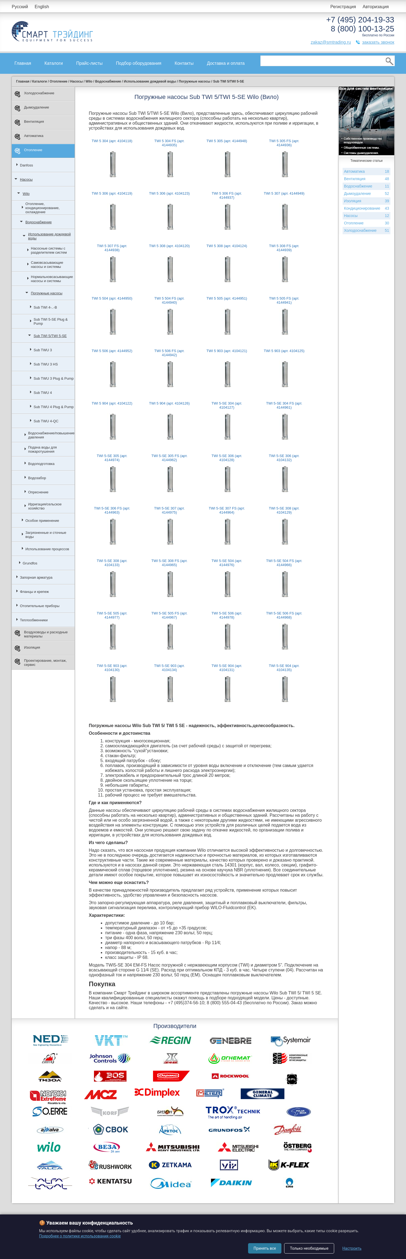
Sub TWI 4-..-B (45, 307)
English (42, 6)
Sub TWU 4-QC (46, 421)
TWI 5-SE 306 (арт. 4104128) (226, 458)
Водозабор (37, 478)
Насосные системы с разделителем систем (49, 250)
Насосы (26, 179)
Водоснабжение (38, 222)
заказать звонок (378, 42)
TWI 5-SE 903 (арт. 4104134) (169, 668)
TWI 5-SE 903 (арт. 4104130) (112, 668)
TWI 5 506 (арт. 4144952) (112, 351)
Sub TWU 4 (43, 393)
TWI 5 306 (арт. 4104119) (112, 193)
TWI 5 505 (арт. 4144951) (227, 298)
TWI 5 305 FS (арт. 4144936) (284, 143)
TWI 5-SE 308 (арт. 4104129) (284, 510)
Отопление (28, 151)
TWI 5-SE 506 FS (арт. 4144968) (284, 615)
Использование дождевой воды (49, 236)
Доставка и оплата (226, 63)
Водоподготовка (41, 464)
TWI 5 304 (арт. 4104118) (112, 141)
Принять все (265, 1248)
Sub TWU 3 (43, 350)
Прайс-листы (89, 63)
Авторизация (376, 6)
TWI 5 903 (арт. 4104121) (227, 351)
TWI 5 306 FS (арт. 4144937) (227, 195)
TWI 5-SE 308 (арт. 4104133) (112, 563)
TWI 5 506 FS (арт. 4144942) (169, 353)
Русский (20, 6)
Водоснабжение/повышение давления (51, 435)
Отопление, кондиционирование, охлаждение (42, 208)
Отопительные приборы (40, 606)
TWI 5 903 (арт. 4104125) (284, 351)
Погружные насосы (46, 293)
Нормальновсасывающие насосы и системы (52, 279)
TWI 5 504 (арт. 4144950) (112, 298)
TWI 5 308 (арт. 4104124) (227, 246)
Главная (22, 63)
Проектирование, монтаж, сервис (40, 662)
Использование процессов (47, 549)
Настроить (351, 1248)
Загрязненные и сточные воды (45, 535)
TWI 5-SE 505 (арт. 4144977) (112, 615)
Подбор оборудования (138, 63)
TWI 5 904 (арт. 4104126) (169, 403)
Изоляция (27, 648)
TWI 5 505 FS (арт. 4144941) (284, 300)
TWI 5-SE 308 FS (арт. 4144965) (169, 563)
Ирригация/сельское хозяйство (45, 506)
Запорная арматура (36, 577)
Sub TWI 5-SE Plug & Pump (51, 321)
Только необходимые (309, 1248)
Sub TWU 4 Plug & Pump (53, 407)
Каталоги (54, 63)
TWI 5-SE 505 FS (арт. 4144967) (169, 615)
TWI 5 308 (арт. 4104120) (169, 246)
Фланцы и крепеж (34, 592)
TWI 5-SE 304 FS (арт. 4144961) (284, 405)
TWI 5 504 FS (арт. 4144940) (169, 300)
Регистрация (343, 6)
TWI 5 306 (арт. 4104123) (169, 193)
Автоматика (28, 137)
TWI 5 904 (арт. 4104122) (112, 403)
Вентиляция (29, 122)
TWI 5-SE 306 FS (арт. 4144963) (112, 510)
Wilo (26, 194)
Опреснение (38, 492)
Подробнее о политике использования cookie (80, 1236)
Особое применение (42, 521)
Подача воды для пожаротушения (42, 449)
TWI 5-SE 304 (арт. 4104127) (226, 405)
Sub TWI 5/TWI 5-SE (50, 336)
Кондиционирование (366, 208)
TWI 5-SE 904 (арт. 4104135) (284, 668)
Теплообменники (34, 620)
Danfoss (26, 165)
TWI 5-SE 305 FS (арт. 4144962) (169, 458)
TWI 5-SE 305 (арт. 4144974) (112, 458)
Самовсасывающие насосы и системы (47, 264)
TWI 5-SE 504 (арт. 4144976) (226, 563)
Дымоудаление (31, 108)
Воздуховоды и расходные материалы (41, 634)
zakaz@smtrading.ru (331, 42)
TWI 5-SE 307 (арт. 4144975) (169, 510)
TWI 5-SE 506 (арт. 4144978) (226, 615)
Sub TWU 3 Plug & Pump (53, 378)
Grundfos (30, 563)
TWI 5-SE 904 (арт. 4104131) (226, 668)
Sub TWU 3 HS (46, 364)
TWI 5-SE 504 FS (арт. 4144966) (284, 563)
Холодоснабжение (34, 94)
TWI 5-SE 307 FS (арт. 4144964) (227, 510)
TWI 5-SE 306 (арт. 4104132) (284, 458)
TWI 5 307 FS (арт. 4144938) (112, 248)
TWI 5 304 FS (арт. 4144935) (169, 143)
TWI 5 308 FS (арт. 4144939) (284, 248)
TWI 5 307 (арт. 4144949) (284, 193)
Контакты (184, 63)
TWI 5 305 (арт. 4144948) (227, 141)
